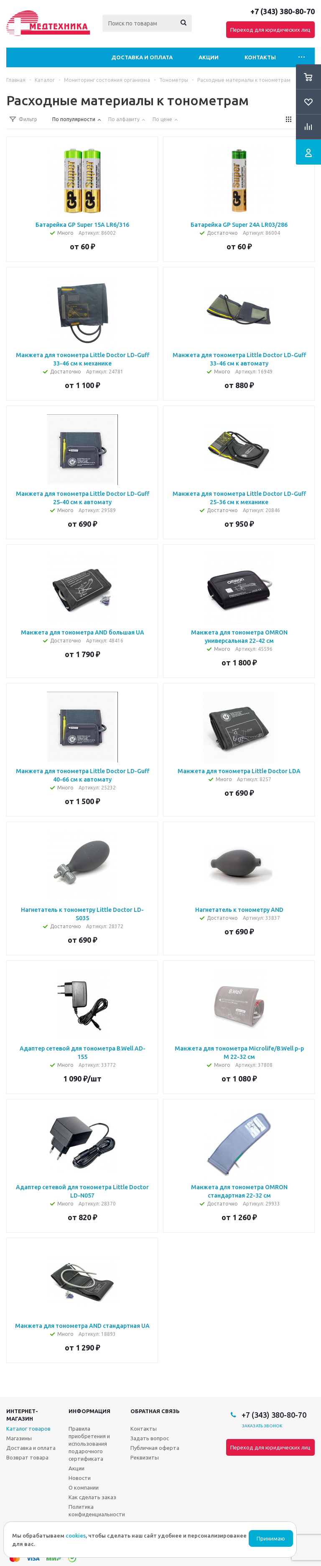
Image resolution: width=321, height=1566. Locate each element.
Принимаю (271, 1539)
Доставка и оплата (142, 57)
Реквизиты (144, 1457)
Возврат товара (27, 1457)
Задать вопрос (149, 1438)
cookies (76, 1535)
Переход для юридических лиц (270, 30)
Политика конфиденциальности (97, 1510)
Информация (89, 1411)
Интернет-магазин (22, 1414)
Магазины (19, 1438)
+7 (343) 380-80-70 (282, 11)
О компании (84, 1487)
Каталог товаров (28, 1428)
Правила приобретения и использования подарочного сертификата (89, 1444)
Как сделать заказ (92, 1497)
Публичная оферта (154, 1448)
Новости (80, 1478)
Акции (209, 57)
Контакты (260, 57)
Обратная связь (155, 1411)
